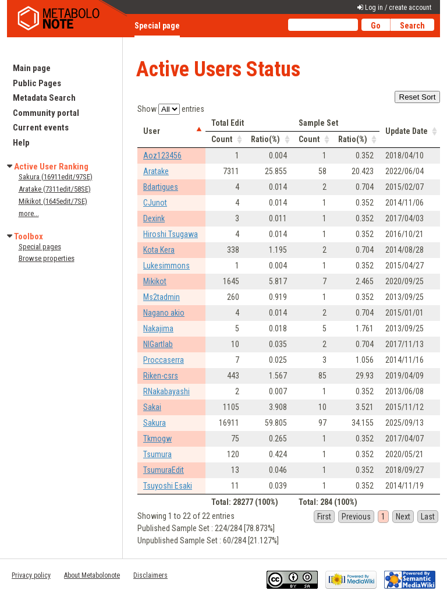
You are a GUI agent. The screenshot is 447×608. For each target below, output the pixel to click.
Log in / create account (398, 7)
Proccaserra (163, 360)
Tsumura (157, 454)
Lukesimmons (166, 265)
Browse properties (46, 258)
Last (428, 516)
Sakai (152, 407)
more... (29, 213)
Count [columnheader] (221, 139)
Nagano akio (164, 312)
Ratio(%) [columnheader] (265, 139)
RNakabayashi (166, 391)
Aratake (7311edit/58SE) (55, 189)
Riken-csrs (160, 375)
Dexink (154, 218)
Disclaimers (150, 575)
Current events (41, 127)
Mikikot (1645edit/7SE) (53, 201)
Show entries (170, 109)
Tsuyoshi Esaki (167, 485)
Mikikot (154, 281)
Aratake (156, 171)
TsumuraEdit (163, 470)
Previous (356, 516)
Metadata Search (44, 98)
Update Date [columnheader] (406, 131)
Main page (32, 68)
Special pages (40, 246)
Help (21, 142)
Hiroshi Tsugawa (170, 234)
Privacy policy (31, 575)
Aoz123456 (162, 155)
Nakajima (158, 328)
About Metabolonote (92, 575)
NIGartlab (158, 344)
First (324, 516)
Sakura (154, 422)
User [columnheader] (151, 131)
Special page (157, 25)
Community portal (46, 113)
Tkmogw (157, 438)
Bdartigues (160, 187)
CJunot (155, 202)
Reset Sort (417, 97)
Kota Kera (159, 249)
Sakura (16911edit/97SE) (56, 176)
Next (403, 516)
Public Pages (37, 83)
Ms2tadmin (161, 297)
